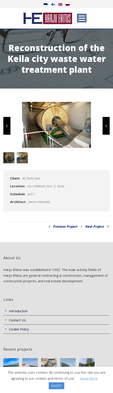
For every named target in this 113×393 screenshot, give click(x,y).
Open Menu (82, 18)
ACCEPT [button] (56, 386)
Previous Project (63, 226)
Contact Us (17, 320)
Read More (89, 378)
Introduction (18, 311)
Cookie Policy (19, 329)
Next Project (97, 226)
